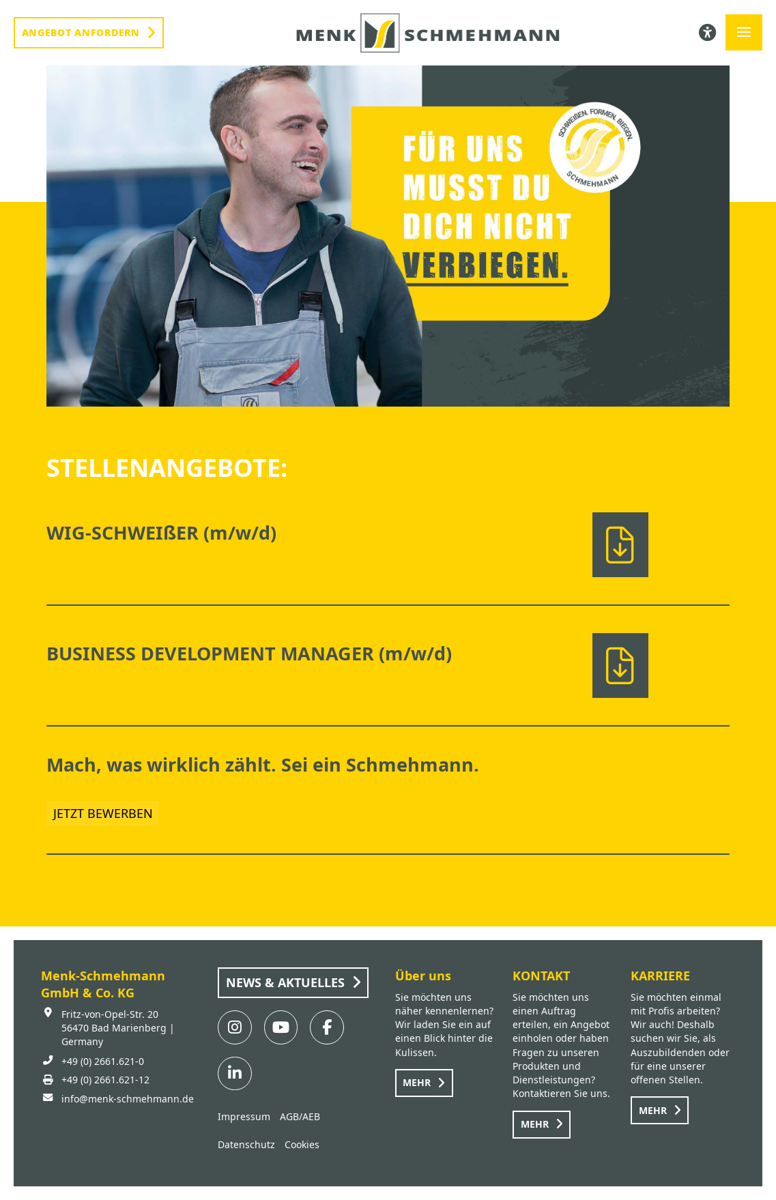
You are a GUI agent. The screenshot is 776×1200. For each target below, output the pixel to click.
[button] (743, 32)
